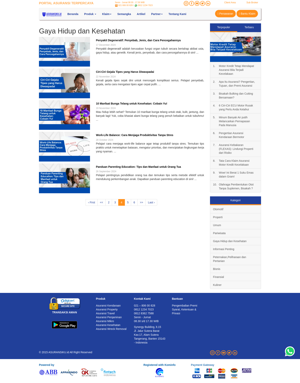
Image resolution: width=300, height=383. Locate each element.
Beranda (72, 14)
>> (141, 202)
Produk (100, 298)
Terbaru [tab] (249, 27)
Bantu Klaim (247, 13)
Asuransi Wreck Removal (111, 328)
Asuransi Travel (105, 313)
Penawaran (225, 13)
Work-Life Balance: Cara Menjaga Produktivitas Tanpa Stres (134, 135)
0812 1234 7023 (145, 5)
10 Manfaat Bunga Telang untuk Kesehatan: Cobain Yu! (131, 103)
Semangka (124, 14)
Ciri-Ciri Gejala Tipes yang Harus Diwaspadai (125, 71)
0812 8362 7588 (144, 313)
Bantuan (177, 298)
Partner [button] (157, 14)
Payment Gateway (202, 364)
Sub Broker (252, 2)
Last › (151, 202)
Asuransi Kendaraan (108, 305)
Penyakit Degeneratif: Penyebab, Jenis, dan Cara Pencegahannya (138, 40)
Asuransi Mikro (105, 321)
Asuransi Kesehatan (108, 325)
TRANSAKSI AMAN (64, 312)
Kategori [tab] (235, 200)
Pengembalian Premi (184, 305)
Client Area (230, 2)
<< (101, 202)
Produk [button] (90, 14)
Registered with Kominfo (159, 364)
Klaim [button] (106, 14)
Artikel (141, 14)
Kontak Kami (142, 298)
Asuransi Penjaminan (109, 317)
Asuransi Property (107, 309)
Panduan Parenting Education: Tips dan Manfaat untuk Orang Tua (138, 166)
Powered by (46, 364)
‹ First (91, 202)
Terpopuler (223, 27)
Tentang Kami (177, 14)
